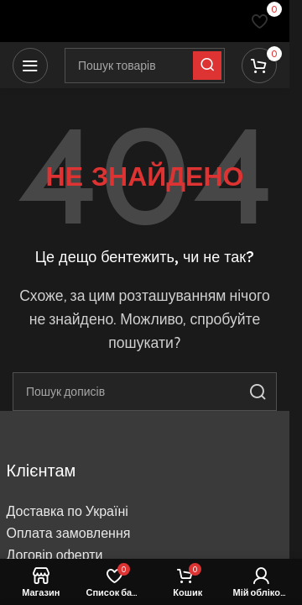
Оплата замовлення (69, 533)
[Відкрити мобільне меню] (30, 65)
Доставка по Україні (67, 511)
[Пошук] (145, 391)
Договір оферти (55, 555)
